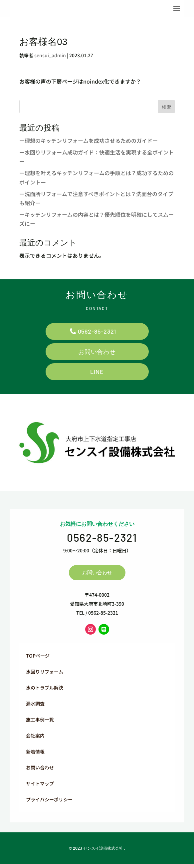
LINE (97, 371)
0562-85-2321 (97, 331)
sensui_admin (50, 55)
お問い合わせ (97, 351)
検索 (166, 107)
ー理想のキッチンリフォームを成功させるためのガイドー (88, 140)
